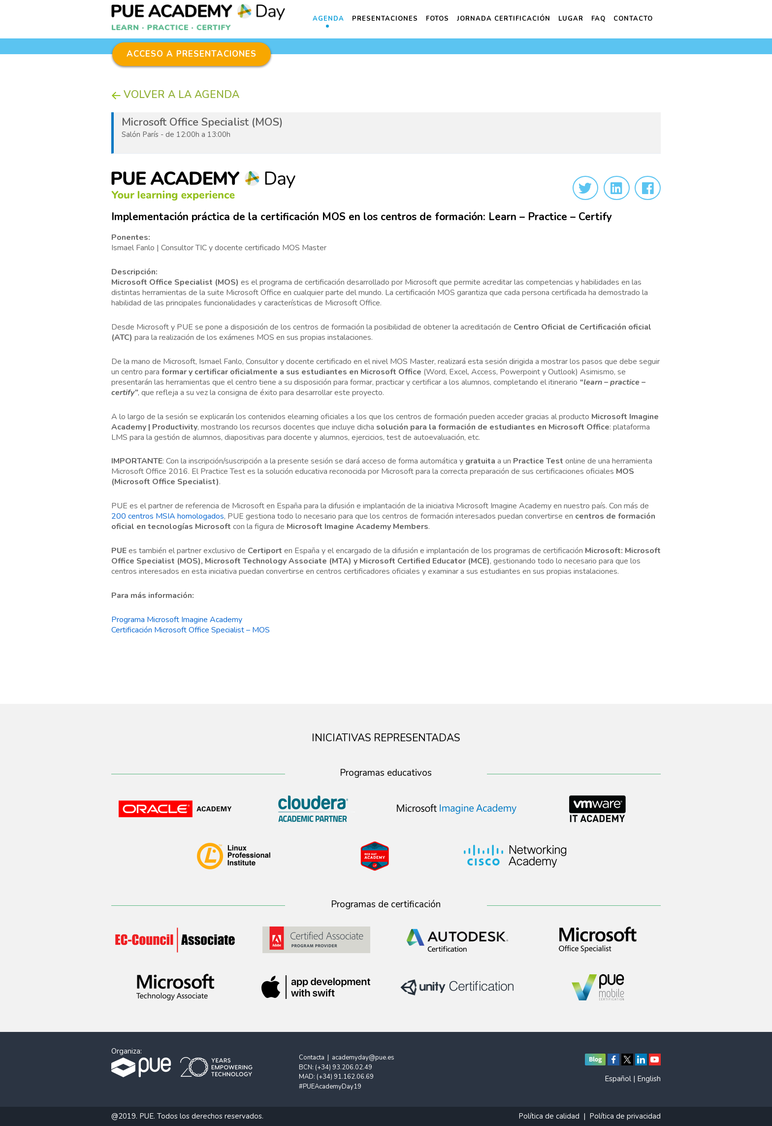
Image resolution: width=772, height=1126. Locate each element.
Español (618, 1079)
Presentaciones (385, 18)
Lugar (570, 18)
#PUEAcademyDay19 (330, 1086)
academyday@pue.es (363, 1057)
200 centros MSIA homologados (167, 516)
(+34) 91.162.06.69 (345, 1076)
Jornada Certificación (503, 18)
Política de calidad (548, 1116)
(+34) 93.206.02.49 (343, 1067)
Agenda (328, 18)
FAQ (598, 18)
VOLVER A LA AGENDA (175, 94)
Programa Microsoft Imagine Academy (176, 619)
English (649, 1079)
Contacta (311, 1057)
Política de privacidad (625, 1116)
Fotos (437, 18)
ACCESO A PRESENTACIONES (192, 54)
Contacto (633, 18)
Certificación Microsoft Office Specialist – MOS (190, 630)
